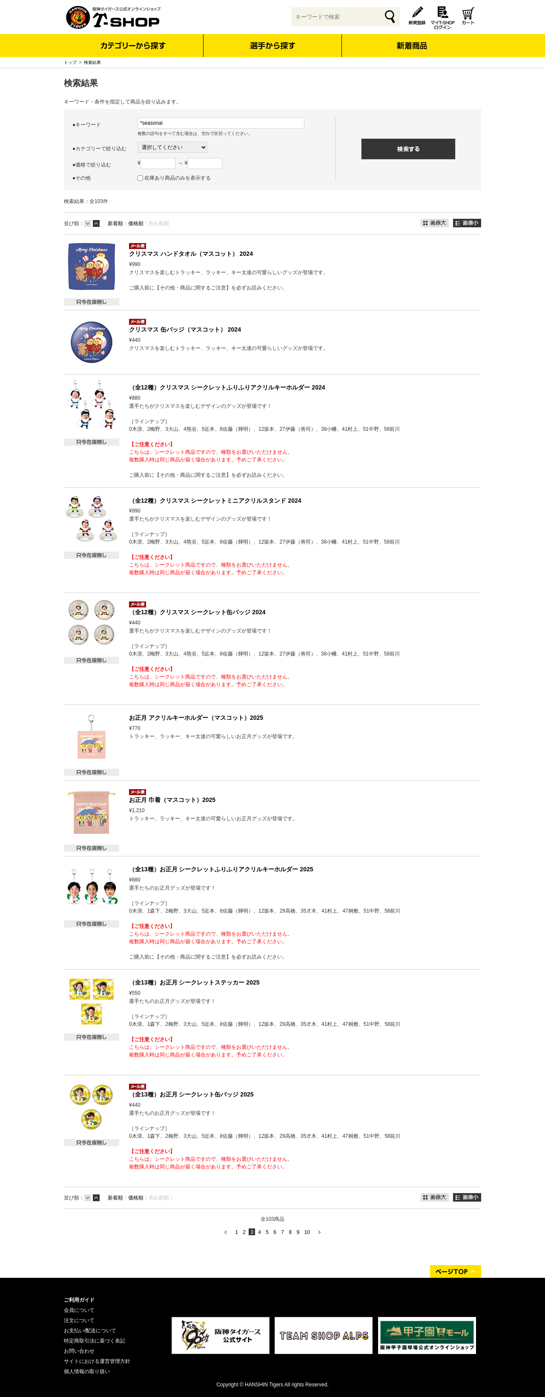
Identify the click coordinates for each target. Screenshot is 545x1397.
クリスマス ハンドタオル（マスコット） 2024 (191, 253)
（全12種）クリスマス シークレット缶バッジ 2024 (197, 612)
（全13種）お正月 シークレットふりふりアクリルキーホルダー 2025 (221, 869)
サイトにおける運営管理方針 (97, 1361)
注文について (79, 1320)
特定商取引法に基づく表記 (94, 1341)
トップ (70, 62)
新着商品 (411, 40)
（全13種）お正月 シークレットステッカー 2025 (194, 982)
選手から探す (273, 45)
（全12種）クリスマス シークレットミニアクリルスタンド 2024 (215, 500)
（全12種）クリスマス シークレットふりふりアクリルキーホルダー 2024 (227, 387)
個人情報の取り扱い (87, 1371)
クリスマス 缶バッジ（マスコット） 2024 (185, 329)
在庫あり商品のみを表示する (177, 178)
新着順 (115, 223)
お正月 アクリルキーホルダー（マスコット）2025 (196, 717)
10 (307, 1232)
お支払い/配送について (90, 1331)
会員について (79, 1310)
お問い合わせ (79, 1351)
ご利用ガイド (79, 1300)
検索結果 (92, 62)
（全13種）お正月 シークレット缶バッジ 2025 (191, 1094)
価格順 (135, 223)
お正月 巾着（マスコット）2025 (172, 799)
